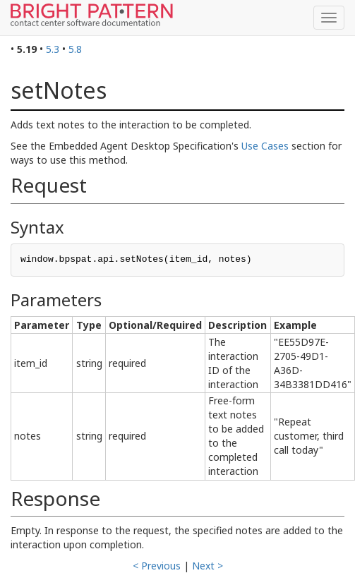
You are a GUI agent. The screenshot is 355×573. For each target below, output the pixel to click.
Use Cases (265, 145)
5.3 (52, 49)
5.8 (75, 49)
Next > (207, 565)
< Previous (157, 565)
